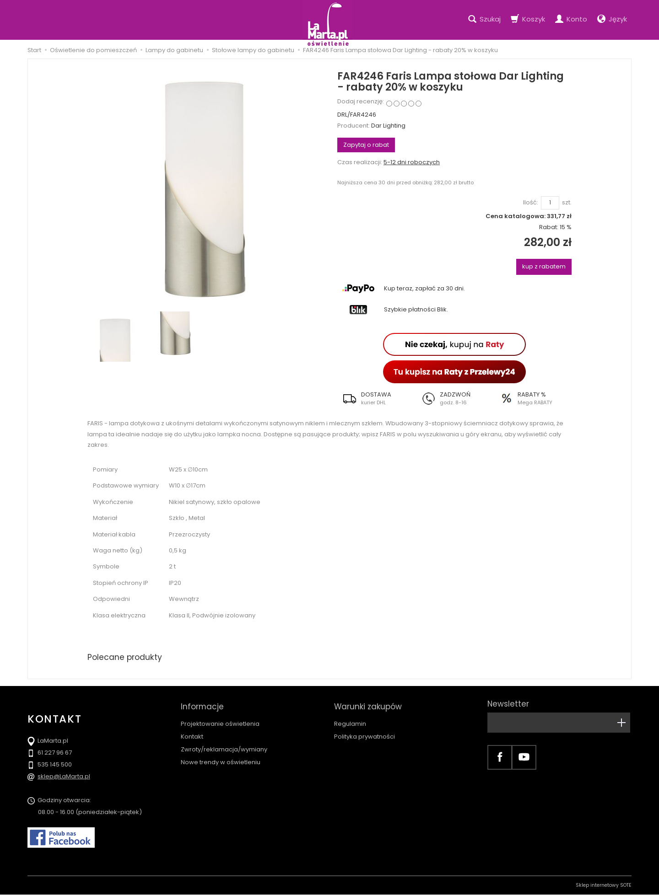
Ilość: (530, 202)
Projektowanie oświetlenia (220, 719)
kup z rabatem (544, 266)
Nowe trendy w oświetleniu (220, 758)
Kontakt (192, 732)
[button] (376, 398)
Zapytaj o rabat (366, 144)
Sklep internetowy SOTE (604, 885)
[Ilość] (550, 202)
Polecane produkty (125, 657)
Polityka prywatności (364, 732)
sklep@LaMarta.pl (64, 776)
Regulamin (350, 719)
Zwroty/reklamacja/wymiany (224, 745)
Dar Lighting (388, 125)
